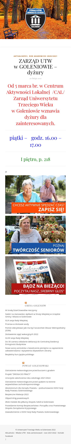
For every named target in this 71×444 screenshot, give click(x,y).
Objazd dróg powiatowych (17, 398)
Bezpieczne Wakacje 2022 (17, 394)
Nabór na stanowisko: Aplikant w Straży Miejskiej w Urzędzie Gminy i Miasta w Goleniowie (32, 315)
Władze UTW (21, 433)
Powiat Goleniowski (35, 365)
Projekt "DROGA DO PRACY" (18, 374)
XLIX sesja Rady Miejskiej (16, 320)
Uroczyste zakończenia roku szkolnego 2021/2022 (28, 378)
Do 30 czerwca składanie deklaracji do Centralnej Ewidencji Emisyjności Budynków (32, 342)
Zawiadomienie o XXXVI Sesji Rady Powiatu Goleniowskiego (32, 412)
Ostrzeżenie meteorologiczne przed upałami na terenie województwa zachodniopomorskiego (30, 383)
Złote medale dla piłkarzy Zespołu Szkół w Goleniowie (29, 402)
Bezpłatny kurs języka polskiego (19, 354)
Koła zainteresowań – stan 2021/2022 (41, 433)
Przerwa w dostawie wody (17, 324)
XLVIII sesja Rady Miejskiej (17, 338)
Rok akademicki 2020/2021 (43, 56)
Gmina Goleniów (35, 305)
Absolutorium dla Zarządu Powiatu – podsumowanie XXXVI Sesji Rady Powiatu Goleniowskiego (34, 389)
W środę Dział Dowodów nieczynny (21, 310)
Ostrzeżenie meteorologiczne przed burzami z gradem (30, 370)
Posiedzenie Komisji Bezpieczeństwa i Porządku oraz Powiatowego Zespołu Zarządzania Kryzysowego (35, 406)
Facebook (9, 436)
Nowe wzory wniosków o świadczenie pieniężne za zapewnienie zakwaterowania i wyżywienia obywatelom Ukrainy (34, 349)
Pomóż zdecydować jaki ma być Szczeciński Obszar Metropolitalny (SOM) (35, 329)
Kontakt (61, 433)
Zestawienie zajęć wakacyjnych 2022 (21, 334)
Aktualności (21, 56)
